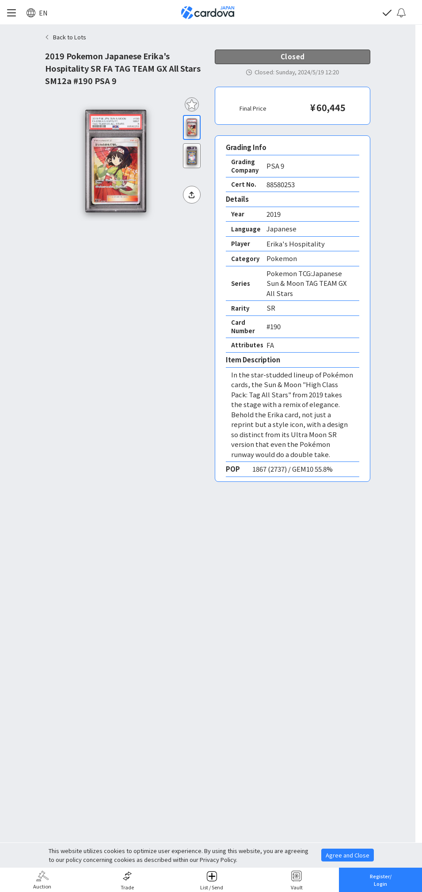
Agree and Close (347, 855)
